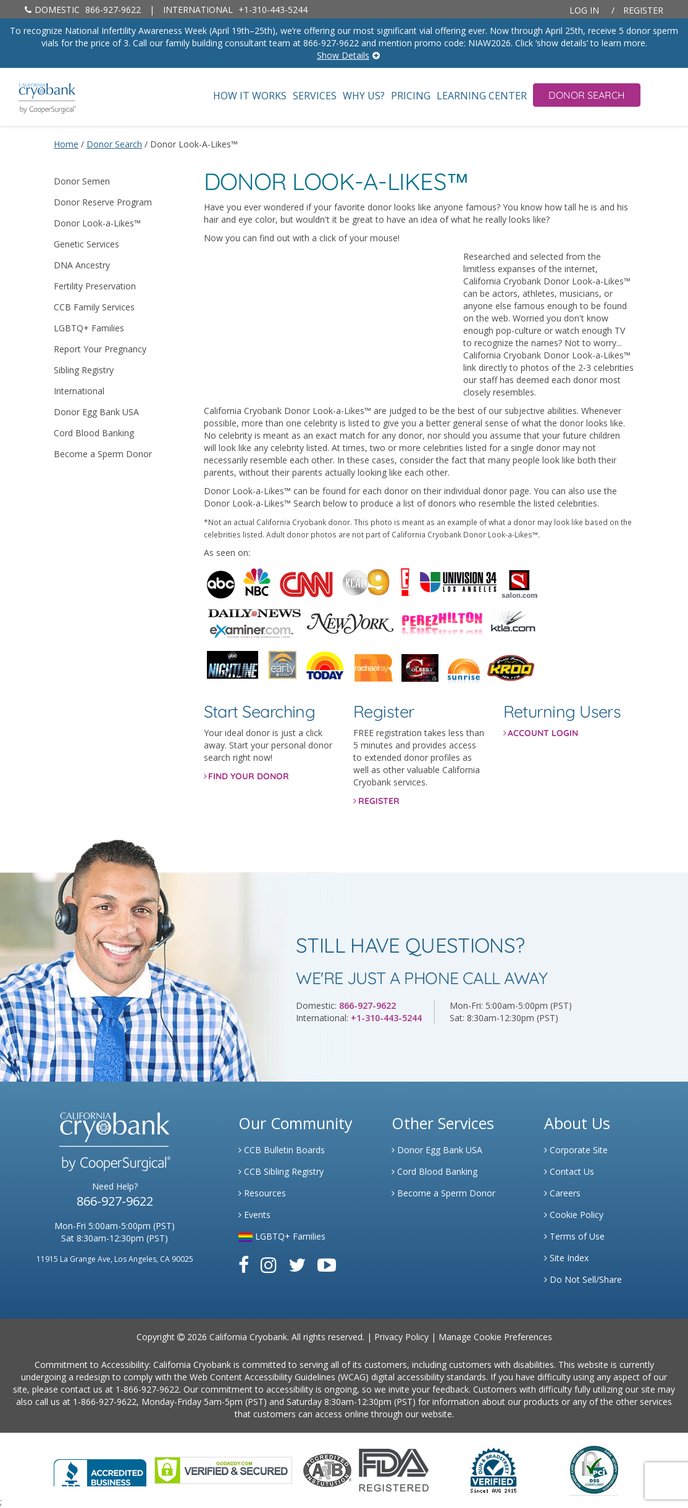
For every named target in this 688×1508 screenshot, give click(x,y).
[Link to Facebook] (243, 1264)
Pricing (410, 95)
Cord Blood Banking (94, 433)
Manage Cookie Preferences (495, 1337)
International (79, 391)
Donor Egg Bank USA (96, 412)
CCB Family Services (94, 307)
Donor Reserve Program (103, 202)
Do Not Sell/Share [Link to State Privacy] (583, 1279)
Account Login (543, 733)
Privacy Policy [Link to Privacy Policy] (401, 1337)
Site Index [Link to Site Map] (566, 1258)
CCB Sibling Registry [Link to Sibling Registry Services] (281, 1171)
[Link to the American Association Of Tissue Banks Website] (327, 1469)
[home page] (38, 97)
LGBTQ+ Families (89, 328)
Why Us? (364, 95)
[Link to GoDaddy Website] (223, 1469)
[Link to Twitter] (297, 1264)
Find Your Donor (248, 776)
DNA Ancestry (82, 265)
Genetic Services (86, 244)
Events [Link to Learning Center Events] (254, 1214)
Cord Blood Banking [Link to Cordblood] (434, 1171)
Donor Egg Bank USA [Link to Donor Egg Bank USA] (437, 1150)
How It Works (250, 95)
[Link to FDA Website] (394, 1469)
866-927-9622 (83, 9)
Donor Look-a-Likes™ (97, 223)
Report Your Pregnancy (100, 349)
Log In (584, 10)
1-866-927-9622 (147, 1389)
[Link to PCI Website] (593, 1469)
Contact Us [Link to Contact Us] (569, 1171)
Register (643, 10)
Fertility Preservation (95, 286)
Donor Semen (82, 181)
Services (315, 95)
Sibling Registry (84, 370)
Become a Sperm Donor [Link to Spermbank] (443, 1193)
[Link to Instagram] (269, 1264)
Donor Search (586, 95)
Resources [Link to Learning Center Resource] (262, 1193)
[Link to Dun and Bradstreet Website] (493, 1469)
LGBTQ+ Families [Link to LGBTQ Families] (281, 1236)
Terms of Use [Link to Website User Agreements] (574, 1236)
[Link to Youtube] (326, 1264)
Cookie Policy (573, 1214)
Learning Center (482, 95)
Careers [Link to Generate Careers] (562, 1193)
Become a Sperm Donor (103, 454)
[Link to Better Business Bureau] (100, 1468)
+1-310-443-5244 (235, 9)
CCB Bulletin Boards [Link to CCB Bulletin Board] (281, 1150)
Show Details (343, 55)
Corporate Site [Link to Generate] (576, 1150)
